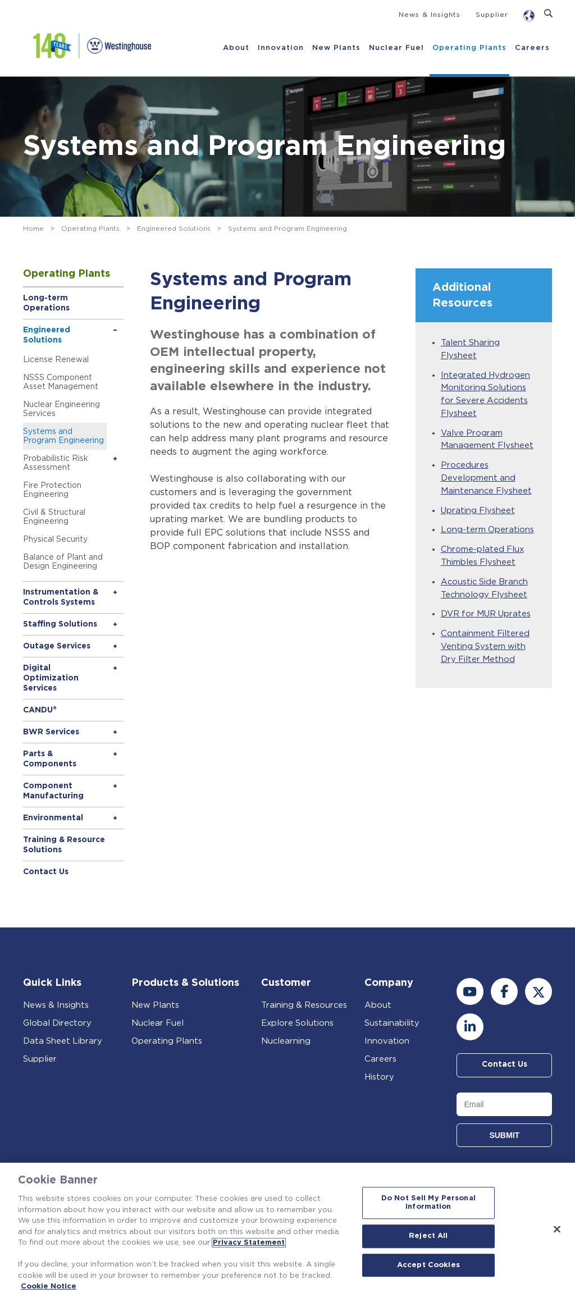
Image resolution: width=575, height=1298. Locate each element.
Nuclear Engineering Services (61, 409)
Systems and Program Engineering (63, 436)
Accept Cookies (428, 1265)
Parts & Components (49, 759)
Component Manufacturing (53, 791)
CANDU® (40, 710)
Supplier (492, 14)
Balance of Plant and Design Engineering (63, 562)
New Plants (336, 48)
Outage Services (56, 646)
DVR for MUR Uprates (487, 620)
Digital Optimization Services (51, 678)
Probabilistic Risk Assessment (55, 463)
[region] (287, 1230)
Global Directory (58, 1023)
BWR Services (51, 732)
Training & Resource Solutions (64, 845)
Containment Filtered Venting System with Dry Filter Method (485, 653)
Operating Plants (469, 48)
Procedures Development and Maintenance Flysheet (487, 481)
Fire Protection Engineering (52, 490)
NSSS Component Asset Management (60, 382)
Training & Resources (305, 1005)
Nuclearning (286, 1041)
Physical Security (55, 539)
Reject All (428, 1236)
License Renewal (56, 360)
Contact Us (46, 872)
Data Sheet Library (63, 1041)
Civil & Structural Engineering (54, 517)
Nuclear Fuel (395, 48)
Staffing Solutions (60, 624)
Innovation (280, 48)
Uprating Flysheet (478, 514)
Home (33, 228)
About (235, 48)
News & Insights (429, 14)
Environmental (53, 818)
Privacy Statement (249, 1242)
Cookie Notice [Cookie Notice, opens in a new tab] (48, 1286)
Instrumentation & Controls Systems (60, 597)
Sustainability (391, 1023)
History (379, 1077)
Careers (531, 48)
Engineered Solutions (174, 228)
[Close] (557, 1229)
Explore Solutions (298, 1023)
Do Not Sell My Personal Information (428, 1203)
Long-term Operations (46, 303)
